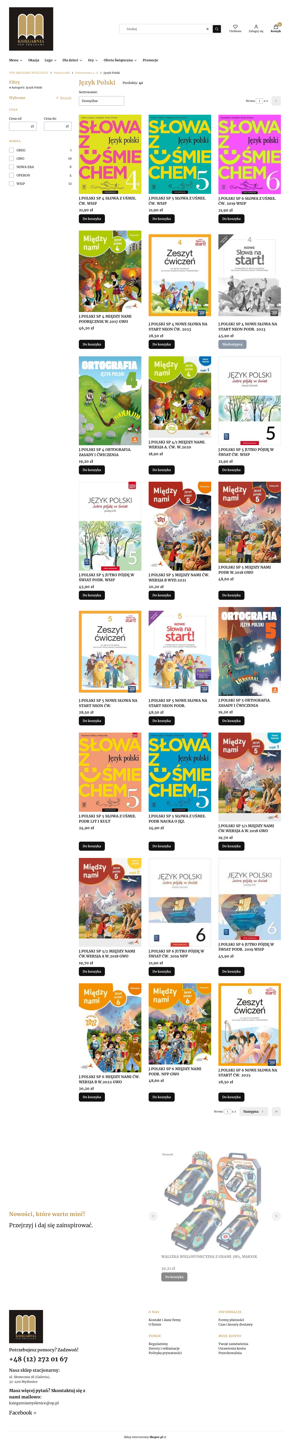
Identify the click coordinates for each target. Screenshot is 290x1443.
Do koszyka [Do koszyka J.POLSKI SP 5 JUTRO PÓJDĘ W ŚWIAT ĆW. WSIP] (231, 470)
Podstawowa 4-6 (86, 72)
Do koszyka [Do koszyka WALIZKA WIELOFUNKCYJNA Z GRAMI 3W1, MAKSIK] (174, 1277)
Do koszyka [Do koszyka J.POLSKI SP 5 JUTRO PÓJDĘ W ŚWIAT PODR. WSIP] (92, 595)
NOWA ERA (25, 167)
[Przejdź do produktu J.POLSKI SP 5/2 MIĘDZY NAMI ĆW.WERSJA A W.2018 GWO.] (110, 902)
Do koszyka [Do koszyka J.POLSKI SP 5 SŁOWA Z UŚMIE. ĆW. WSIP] (161, 219)
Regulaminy (158, 1344)
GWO (20, 159)
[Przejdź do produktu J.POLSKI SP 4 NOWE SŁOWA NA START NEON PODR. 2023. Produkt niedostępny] (249, 275)
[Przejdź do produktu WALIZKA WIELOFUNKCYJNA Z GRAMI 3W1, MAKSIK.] (214, 1201)
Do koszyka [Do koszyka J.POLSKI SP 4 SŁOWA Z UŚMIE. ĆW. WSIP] (92, 219)
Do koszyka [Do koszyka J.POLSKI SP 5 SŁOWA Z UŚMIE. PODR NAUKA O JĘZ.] (161, 846)
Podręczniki (62, 72)
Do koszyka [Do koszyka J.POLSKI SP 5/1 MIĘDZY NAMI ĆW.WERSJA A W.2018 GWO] (231, 846)
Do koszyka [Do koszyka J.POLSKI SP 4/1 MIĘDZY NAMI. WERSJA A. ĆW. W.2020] (161, 470)
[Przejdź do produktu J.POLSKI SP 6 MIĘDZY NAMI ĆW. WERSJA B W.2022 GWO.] (110, 1027)
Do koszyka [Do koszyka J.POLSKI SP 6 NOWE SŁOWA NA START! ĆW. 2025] (231, 1097)
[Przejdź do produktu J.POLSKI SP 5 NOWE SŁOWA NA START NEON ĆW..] (110, 651)
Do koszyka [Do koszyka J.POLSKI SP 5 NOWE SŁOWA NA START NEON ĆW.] (92, 721)
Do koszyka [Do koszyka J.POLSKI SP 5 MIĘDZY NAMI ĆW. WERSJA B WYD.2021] (161, 595)
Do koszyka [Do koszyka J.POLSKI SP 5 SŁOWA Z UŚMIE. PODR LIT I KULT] (92, 846)
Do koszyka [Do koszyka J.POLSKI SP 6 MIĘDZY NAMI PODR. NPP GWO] (161, 1097)
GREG (21, 150)
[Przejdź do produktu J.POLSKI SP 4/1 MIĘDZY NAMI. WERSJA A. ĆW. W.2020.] (180, 397)
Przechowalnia (230, 1353)
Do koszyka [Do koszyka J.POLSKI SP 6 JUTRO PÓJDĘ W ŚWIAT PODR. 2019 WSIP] (231, 971)
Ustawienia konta (232, 1348)
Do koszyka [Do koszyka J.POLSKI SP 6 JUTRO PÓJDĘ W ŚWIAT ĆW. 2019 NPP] (161, 971)
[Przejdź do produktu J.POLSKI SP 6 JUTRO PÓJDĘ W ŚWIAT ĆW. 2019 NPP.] (180, 902)
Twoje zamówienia (233, 1344)
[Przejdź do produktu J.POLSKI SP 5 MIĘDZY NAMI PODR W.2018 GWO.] (249, 522)
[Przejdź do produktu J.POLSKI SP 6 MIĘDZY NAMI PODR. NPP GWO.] (180, 1023)
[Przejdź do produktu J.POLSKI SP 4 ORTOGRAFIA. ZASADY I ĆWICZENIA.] (110, 400)
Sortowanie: (88, 92)
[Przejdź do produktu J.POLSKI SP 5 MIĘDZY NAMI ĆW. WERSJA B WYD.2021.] (180, 526)
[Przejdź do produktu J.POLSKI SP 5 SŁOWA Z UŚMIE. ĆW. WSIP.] (180, 154)
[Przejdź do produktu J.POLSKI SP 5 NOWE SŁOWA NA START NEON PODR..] (180, 651)
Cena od (15, 119)
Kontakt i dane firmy (165, 1320)
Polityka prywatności (165, 1353)
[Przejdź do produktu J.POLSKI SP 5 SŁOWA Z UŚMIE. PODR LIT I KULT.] (110, 772)
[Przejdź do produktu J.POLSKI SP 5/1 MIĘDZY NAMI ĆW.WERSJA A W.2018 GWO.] (249, 777)
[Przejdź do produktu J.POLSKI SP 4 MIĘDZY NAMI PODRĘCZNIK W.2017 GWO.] (110, 271)
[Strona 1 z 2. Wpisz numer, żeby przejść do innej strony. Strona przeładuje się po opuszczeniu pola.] (259, 100)
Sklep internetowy (143, 1437)
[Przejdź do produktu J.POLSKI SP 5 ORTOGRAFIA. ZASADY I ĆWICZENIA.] (249, 651)
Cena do (50, 119)
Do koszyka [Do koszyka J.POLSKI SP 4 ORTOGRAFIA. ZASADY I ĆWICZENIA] (92, 470)
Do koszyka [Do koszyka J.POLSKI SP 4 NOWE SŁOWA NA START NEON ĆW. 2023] (161, 345)
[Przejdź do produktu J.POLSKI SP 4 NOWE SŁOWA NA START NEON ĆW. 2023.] (180, 275)
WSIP (21, 184)
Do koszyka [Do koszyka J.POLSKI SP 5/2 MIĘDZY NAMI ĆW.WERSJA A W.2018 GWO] (92, 971)
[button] (217, 29)
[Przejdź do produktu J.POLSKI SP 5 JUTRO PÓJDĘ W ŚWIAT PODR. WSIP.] (110, 526)
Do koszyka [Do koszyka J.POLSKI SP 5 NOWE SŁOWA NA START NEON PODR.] (161, 721)
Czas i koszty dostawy (235, 1324)
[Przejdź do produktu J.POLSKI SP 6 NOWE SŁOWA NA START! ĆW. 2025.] (249, 1024)
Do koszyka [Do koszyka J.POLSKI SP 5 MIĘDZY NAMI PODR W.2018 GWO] (231, 595)
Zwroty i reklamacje (164, 1348)
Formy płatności (231, 1320)
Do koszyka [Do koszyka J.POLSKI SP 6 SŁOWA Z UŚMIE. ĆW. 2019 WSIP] (231, 219)
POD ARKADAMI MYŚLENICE (28, 72)
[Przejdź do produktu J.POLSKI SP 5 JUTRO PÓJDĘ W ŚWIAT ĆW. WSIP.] (249, 400)
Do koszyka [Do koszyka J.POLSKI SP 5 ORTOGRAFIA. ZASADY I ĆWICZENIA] (231, 721)
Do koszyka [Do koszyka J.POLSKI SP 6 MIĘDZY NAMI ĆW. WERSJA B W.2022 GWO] (92, 1097)
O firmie (155, 1324)
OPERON (23, 175)
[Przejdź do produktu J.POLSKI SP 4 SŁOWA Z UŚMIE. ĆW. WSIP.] (110, 154)
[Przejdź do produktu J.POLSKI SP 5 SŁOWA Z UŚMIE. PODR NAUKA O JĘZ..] (180, 772)
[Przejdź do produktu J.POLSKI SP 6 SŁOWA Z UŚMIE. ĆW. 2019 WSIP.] (249, 154)
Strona (250, 100)
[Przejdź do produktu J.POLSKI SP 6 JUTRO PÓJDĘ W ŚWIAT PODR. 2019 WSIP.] (249, 899)
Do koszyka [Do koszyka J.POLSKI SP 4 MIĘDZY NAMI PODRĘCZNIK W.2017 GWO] (92, 345)
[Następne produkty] (253, 1111)
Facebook (21, 1413)
